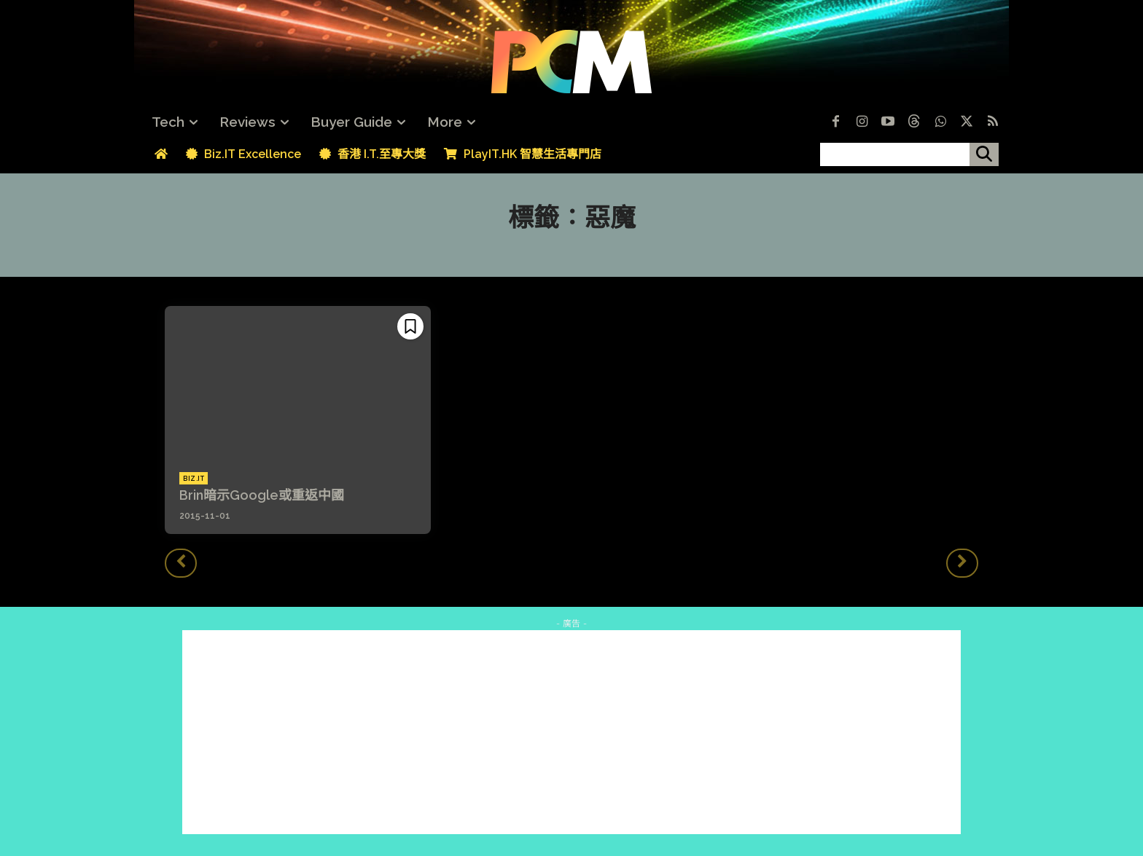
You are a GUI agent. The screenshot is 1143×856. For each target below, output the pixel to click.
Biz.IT (193, 478)
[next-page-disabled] (962, 563)
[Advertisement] (571, 732)
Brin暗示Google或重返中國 (261, 495)
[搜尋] (984, 154)
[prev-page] (181, 563)
